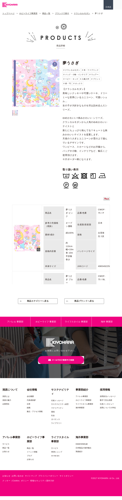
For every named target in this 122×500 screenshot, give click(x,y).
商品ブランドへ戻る (84, 302)
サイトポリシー (67, 480)
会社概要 (30, 400)
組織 (28, 411)
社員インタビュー (107, 408)
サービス (5, 448)
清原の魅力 (6, 404)
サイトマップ (31, 480)
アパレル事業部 (82, 400)
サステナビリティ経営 (60, 408)
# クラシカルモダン (71, 70)
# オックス (77, 83)
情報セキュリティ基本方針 (42, 484)
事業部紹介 (82, 393)
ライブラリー (56, 427)
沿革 (28, 408)
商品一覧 (46, 13)
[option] (35, 83)
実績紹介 (79, 455)
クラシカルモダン (82, 13)
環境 (53, 416)
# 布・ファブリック (90, 70)
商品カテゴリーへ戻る (38, 302)
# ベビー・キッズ (70, 79)
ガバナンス (55, 423)
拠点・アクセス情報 (35, 415)
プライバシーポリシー (48, 480)
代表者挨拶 (31, 404)
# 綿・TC (67, 83)
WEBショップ (56, 456)
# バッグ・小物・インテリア (75, 74)
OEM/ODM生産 (82, 448)
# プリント (95, 79)
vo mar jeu (55, 459)
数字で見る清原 (106, 404)
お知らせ (5, 455)
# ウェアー (93, 74)
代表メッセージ (57, 404)
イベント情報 (32, 456)
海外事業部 (80, 411)
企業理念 (5, 408)
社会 (53, 419)
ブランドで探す (62, 13)
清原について (10, 393)
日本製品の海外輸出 (83, 451)
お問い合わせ (18, 480)
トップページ (8, 13)
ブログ (29, 459)
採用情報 (105, 393)
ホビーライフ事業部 (28, 13)
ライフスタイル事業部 (84, 408)
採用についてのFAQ (108, 411)
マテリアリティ (57, 412)
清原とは (5, 400)
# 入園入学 (84, 79)
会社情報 (32, 393)
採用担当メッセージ (108, 400)
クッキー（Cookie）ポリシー (15, 484)
